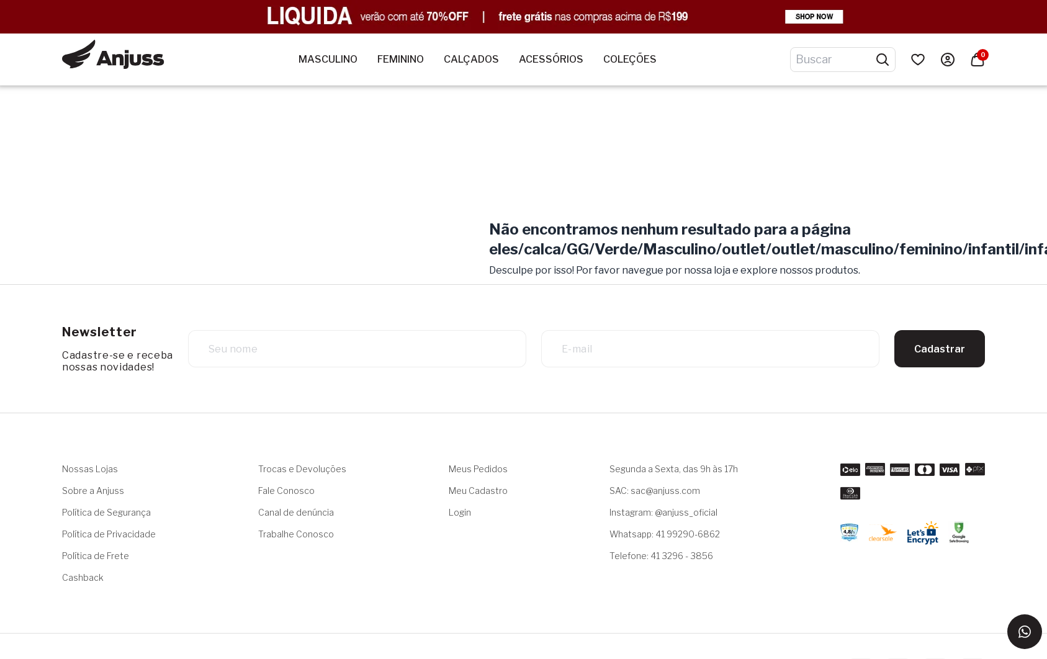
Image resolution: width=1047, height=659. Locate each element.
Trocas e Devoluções (302, 469)
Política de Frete (95, 555)
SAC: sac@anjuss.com (654, 490)
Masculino (328, 59)
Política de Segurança (106, 512)
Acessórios (551, 59)
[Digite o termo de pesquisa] (835, 59)
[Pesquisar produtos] (882, 59)
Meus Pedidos (478, 469)
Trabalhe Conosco (296, 534)
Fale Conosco (286, 490)
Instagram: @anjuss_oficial (663, 512)
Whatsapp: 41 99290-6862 (664, 534)
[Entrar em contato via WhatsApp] (1024, 631)
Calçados (471, 59)
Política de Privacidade (109, 534)
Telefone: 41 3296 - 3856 (661, 555)
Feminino (400, 59)
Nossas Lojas (90, 469)
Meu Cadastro (478, 490)
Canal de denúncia (296, 512)
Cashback (83, 577)
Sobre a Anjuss (93, 490)
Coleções (630, 59)
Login (460, 512)
